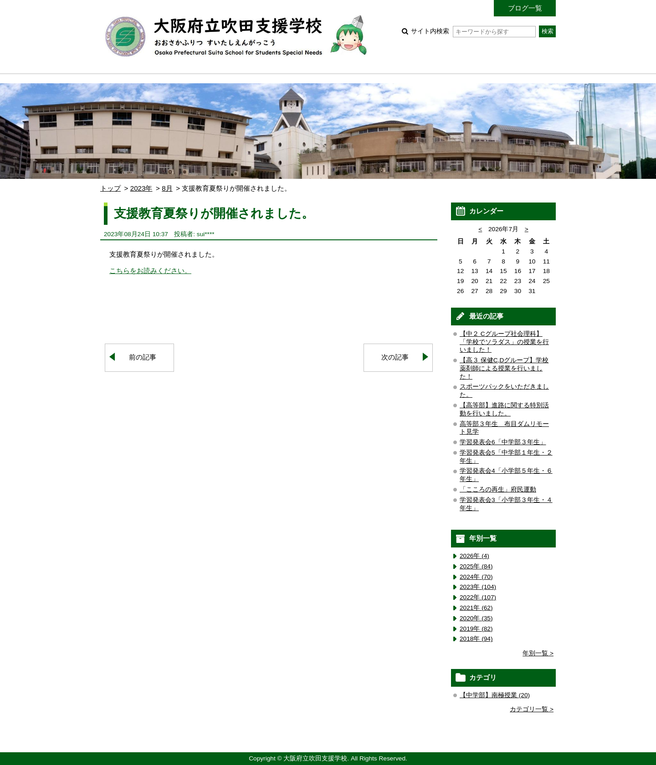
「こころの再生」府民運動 (498, 489)
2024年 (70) (476, 576)
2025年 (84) (476, 566)
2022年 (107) (478, 597)
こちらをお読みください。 (150, 270)
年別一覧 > (538, 653)
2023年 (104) (478, 586)
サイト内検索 (473, 31)
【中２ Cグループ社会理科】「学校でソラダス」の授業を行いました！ (504, 342)
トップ (110, 188)
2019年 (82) (476, 628)
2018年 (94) (476, 638)
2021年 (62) (476, 607)
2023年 (141, 188)
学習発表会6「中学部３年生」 (503, 442)
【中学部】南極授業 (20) (495, 695)
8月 (167, 188)
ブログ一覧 (525, 8)
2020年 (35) (476, 618)
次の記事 (395, 357)
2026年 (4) (474, 555)
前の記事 (142, 357)
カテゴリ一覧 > (532, 709)
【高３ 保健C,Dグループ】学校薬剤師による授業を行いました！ (504, 368)
